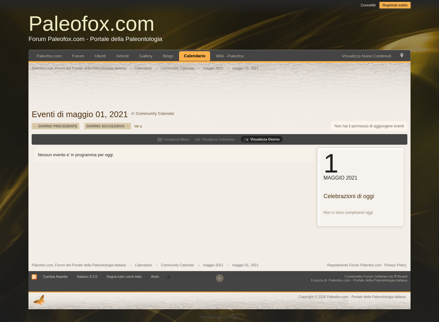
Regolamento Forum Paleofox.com (354, 265)
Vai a (138, 126)
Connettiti (368, 5)
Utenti (100, 55)
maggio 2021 (213, 265)
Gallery (146, 55)
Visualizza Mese (173, 139)
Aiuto (155, 276)
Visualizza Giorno (262, 139)
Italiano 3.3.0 (87, 276)
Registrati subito (395, 5)
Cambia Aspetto (55, 276)
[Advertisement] (220, 93)
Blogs (168, 55)
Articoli (122, 55)
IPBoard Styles (212, 317)
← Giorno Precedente (55, 126)
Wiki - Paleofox (230, 55)
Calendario (194, 55)
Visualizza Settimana (214, 139)
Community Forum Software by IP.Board (376, 276)
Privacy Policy (395, 265)
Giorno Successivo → (107, 126)
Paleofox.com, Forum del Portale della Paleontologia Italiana (79, 265)
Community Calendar (155, 113)
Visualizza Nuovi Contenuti (366, 55)
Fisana (233, 317)
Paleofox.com (91, 23)
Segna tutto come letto (124, 276)
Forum (78, 55)
